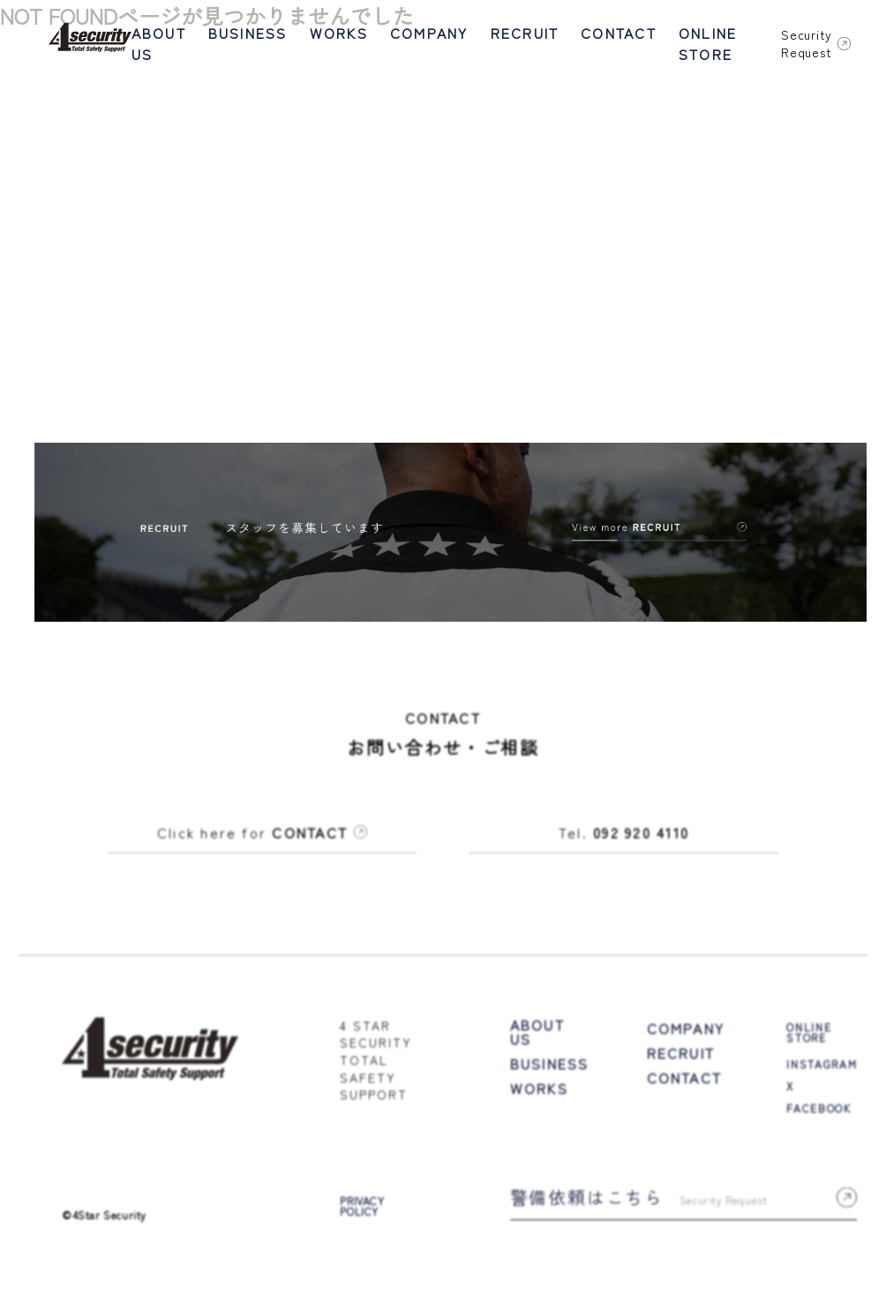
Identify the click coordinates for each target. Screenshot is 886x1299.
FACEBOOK (818, 1110)
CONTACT (619, 32)
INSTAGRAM (821, 1066)
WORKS (339, 32)
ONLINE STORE (708, 43)
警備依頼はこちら (684, 1200)
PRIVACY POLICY (362, 1209)
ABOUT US (158, 43)
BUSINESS (248, 32)
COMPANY (429, 32)
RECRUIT (525, 32)
